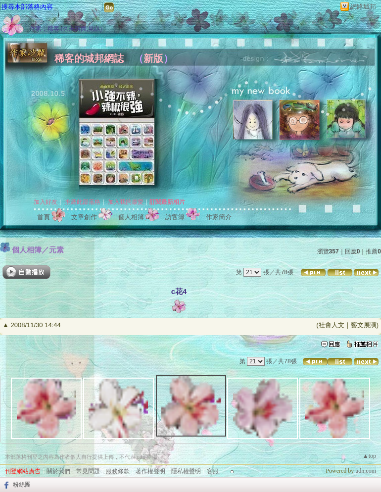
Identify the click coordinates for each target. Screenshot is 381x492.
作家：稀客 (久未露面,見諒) (66, 28)
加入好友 (45, 201)
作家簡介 (219, 217)
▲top (369, 455)
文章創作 (84, 217)
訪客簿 (175, 217)
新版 (153, 58)
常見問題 (88, 471)
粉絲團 (22, 484)
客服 (213, 471)
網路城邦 (363, 6)
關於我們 (58, 471)
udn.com (365, 470)
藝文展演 (364, 325)
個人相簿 (131, 217)
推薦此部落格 (82, 201)
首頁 (43, 217)
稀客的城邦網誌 (89, 58)
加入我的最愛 (125, 201)
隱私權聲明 (186, 471)
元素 (56, 250)
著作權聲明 (150, 471)
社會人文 (331, 325)
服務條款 (118, 471)
